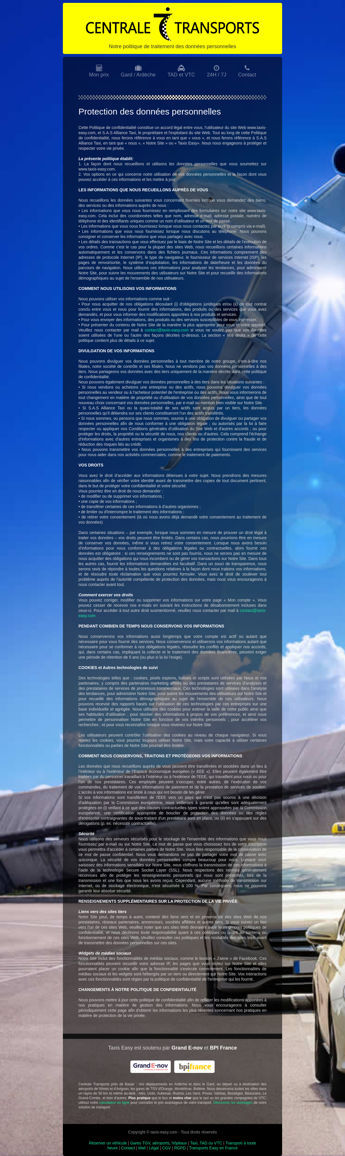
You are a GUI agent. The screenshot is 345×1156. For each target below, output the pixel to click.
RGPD (180, 1148)
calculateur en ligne (114, 1103)
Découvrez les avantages (232, 1103)
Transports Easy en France (213, 1148)
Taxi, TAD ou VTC (206, 1143)
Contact (128, 1148)
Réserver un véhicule (108, 1143)
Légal (154, 1148)
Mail (142, 1148)
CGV (166, 1148)
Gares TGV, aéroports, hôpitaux (158, 1143)
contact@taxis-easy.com (167, 330)
